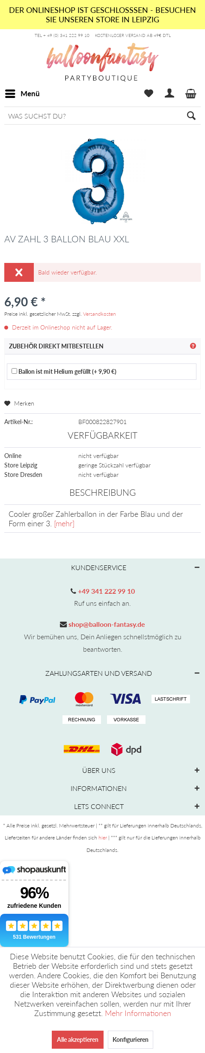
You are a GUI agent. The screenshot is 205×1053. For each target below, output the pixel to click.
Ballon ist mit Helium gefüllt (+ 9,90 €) (64, 371)
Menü (22, 92)
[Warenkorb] (191, 93)
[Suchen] (191, 115)
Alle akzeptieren (77, 1039)
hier (102, 837)
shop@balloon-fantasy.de (106, 624)
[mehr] (64, 523)
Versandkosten (99, 314)
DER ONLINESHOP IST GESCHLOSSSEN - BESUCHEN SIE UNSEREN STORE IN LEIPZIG (102, 14)
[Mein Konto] (169, 93)
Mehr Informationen (138, 1013)
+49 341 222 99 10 (105, 591)
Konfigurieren (131, 1039)
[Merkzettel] (148, 93)
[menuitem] (22, 93)
